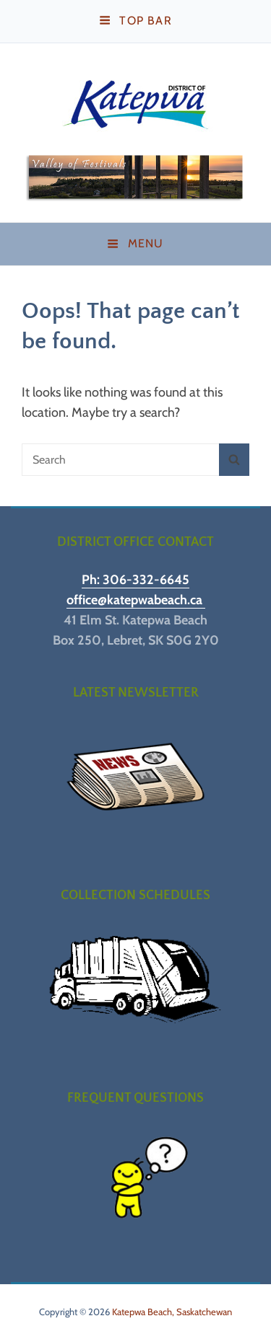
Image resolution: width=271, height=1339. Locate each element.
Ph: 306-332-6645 (135, 580)
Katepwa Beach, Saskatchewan (172, 1311)
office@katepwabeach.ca (135, 600)
